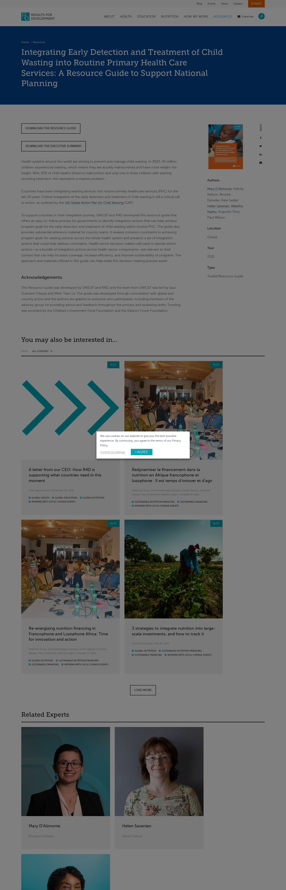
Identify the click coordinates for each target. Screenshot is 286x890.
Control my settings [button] (112, 452)
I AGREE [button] (141, 452)
